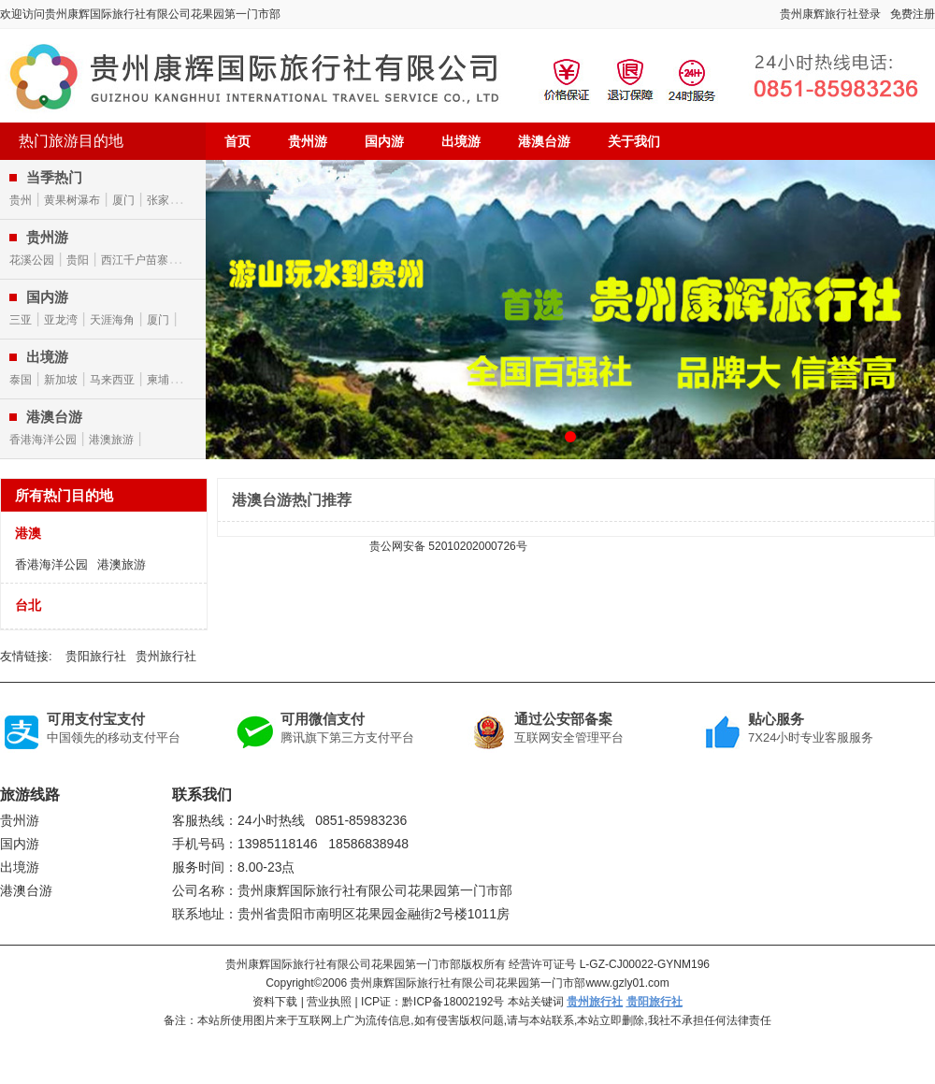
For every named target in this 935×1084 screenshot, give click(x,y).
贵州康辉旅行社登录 (830, 14)
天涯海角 (112, 319)
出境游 (461, 141)
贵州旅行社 (166, 656)
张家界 (163, 200)
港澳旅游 (111, 439)
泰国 (20, 379)
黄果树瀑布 (72, 200)
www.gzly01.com (627, 983)
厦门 (123, 200)
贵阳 (77, 260)
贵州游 (307, 141)
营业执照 (329, 1001)
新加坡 (61, 379)
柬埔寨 (163, 379)
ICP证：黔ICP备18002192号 (432, 1001)
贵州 (20, 200)
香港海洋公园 (43, 439)
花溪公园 (31, 260)
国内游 (384, 141)
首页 (237, 141)
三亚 (20, 319)
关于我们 (634, 141)
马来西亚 (112, 379)
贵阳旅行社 (95, 656)
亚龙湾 (61, 319)
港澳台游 (544, 141)
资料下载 (274, 1001)
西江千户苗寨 (134, 260)
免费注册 (912, 14)
